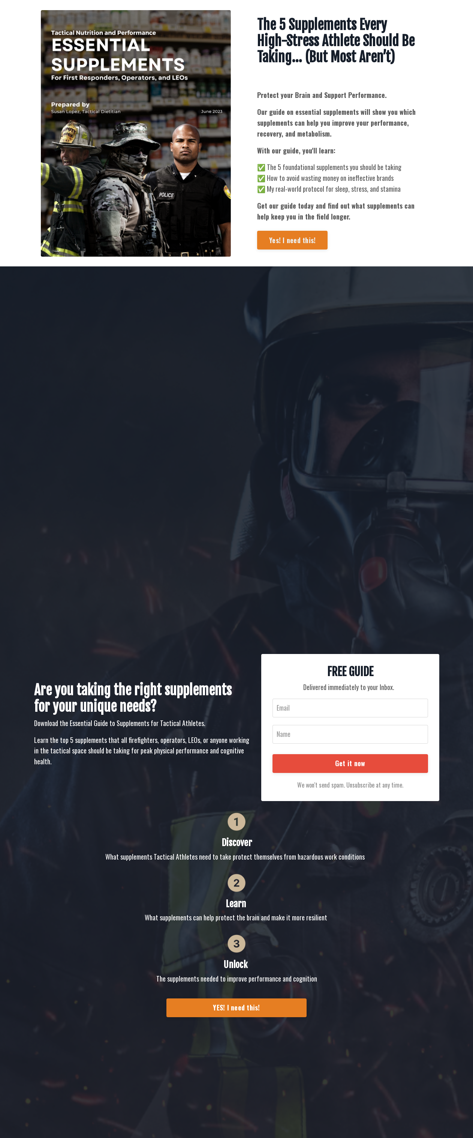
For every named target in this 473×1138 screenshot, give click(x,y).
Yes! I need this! (292, 240)
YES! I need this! (236, 1007)
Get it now (350, 763)
